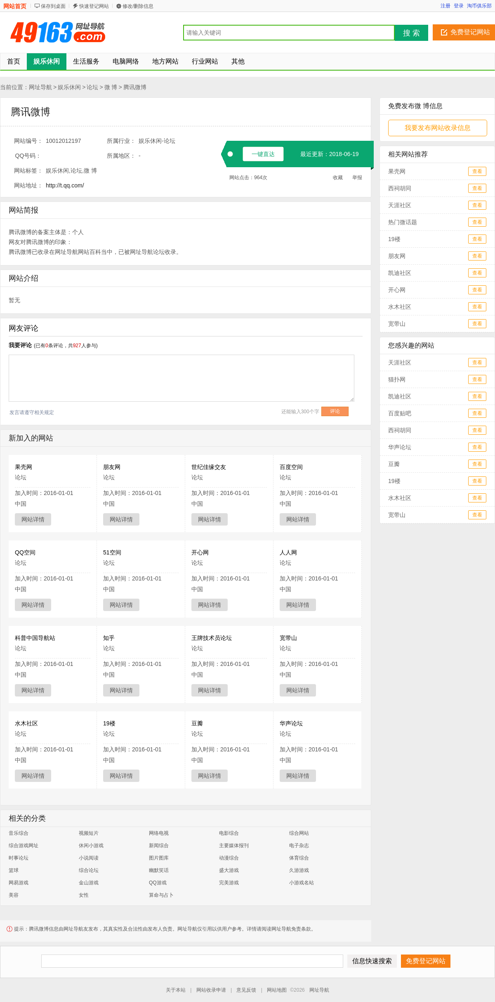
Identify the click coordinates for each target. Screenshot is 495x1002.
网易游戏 (18, 883)
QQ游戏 (158, 883)
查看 (477, 171)
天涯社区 (399, 205)
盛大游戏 (229, 870)
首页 (13, 61)
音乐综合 (18, 833)
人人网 (288, 552)
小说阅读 (89, 858)
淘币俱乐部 (479, 6)
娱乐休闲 (69, 87)
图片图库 (159, 858)
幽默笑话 (159, 870)
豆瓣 (197, 723)
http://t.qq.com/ (65, 185)
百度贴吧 (399, 413)
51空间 (112, 552)
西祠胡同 (399, 188)
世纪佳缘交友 (208, 467)
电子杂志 (299, 845)
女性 (84, 895)
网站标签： (28, 170)
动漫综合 (229, 858)
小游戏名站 (301, 883)
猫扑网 (396, 379)
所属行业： (121, 140)
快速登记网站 (94, 6)
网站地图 (277, 990)
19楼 (109, 723)
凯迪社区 (399, 273)
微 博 (111, 87)
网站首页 (14, 6)
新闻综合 (159, 845)
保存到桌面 (53, 6)
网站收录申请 (211, 990)
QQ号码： (28, 155)
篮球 (14, 870)
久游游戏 (299, 870)
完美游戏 (229, 883)
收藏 (338, 177)
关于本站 (176, 990)
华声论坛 (291, 723)
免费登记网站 (470, 32)
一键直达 (263, 154)
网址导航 (40, 87)
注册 (445, 6)
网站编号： (28, 140)
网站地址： (28, 185)
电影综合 (229, 833)
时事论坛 (18, 858)
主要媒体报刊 (234, 845)
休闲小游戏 (91, 845)
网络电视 (159, 833)
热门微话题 (402, 222)
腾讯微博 (134, 87)
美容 (14, 895)
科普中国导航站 (35, 638)
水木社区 (26, 723)
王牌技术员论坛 (211, 638)
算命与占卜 (161, 895)
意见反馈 (246, 990)
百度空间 (291, 467)
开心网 (200, 552)
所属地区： (121, 155)
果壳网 (23, 467)
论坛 (92, 87)
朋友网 (111, 467)
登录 (459, 6)
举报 (357, 177)
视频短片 (89, 833)
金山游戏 (89, 883)
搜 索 (411, 33)
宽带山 (288, 638)
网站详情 (33, 519)
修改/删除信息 (138, 6)
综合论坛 (89, 870)
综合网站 (299, 833)
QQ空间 (25, 552)
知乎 (109, 638)
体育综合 (299, 858)
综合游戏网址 (23, 845)
